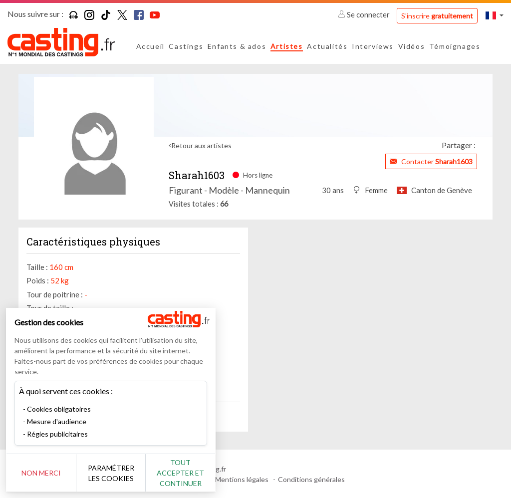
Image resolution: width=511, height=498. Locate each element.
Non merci (41, 473)
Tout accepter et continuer (180, 473)
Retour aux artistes (201, 145)
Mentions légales (241, 479)
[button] (495, 15)
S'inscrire (437, 15)
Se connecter (364, 14)
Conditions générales (311, 479)
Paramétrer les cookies (111, 473)
